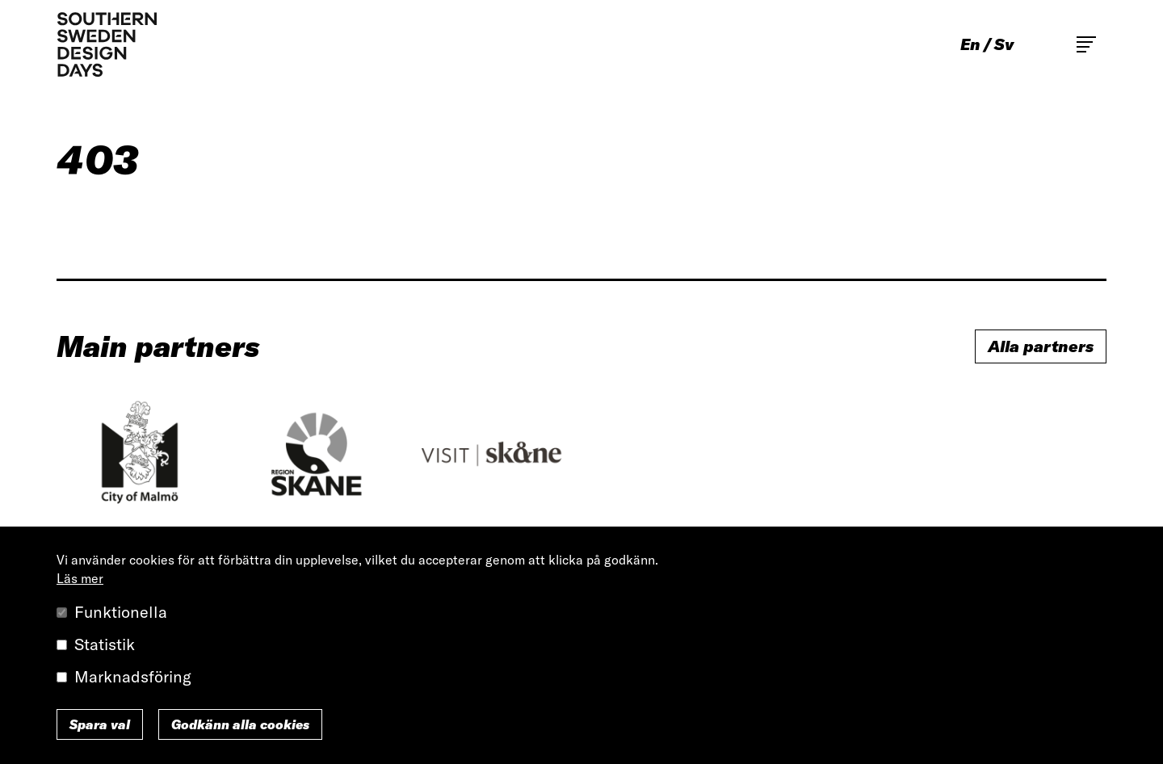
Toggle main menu (1086, 44)
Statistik (104, 644)
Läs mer (80, 578)
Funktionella (120, 612)
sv (1004, 44)
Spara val (99, 724)
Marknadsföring (132, 676)
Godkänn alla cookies (240, 724)
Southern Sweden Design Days (107, 44)
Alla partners (1041, 346)
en (970, 44)
